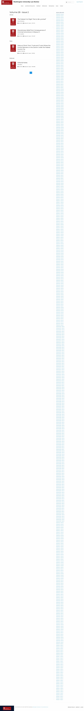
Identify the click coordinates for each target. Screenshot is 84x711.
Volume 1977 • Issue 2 (60, 342)
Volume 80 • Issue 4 (60, 179)
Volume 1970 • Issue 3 (60, 388)
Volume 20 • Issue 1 (60, 578)
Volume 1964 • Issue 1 (60, 430)
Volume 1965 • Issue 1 (60, 423)
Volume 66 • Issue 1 (60, 274)
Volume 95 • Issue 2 (60, 49)
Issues (57, 5)
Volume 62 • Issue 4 (60, 294)
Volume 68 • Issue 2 (60, 259)
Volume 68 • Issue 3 (60, 258)
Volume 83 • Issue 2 (60, 164)
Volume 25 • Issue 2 (60, 544)
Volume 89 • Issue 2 (60, 105)
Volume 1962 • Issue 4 (60, 438)
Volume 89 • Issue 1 (60, 106)
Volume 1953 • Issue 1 (60, 500)
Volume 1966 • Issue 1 (60, 417)
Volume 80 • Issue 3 (60, 181)
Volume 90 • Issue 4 (60, 92)
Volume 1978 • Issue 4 (60, 332)
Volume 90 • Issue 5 (60, 90)
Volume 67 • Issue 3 (60, 264)
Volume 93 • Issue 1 (59, 68)
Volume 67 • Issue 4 (60, 262)
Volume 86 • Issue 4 (60, 130)
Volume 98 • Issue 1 (60, 22)
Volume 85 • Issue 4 (60, 140)
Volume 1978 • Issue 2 (60, 336)
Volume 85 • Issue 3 (60, 141)
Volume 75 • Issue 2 (60, 215)
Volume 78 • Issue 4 (60, 192)
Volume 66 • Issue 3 (60, 270)
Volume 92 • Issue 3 (60, 74)
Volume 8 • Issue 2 (59, 653)
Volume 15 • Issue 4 (59, 605)
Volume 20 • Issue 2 (60, 576)
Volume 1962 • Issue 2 (60, 441)
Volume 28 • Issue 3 (60, 524)
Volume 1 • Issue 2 (59, 697)
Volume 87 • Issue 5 (60, 119)
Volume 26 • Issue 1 (60, 540)
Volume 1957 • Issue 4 (60, 470)
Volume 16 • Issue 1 (59, 603)
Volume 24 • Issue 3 (60, 549)
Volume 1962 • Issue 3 (60, 439)
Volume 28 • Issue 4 (60, 522)
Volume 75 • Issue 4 (60, 211)
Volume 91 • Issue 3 (59, 84)
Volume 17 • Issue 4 (59, 592)
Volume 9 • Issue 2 (59, 646)
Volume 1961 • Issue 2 (60, 447)
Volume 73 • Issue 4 (60, 224)
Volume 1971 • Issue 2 (60, 383)
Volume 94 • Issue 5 (60, 52)
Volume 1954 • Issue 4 (60, 489)
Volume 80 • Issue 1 (60, 184)
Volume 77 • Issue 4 (60, 199)
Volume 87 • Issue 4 (60, 121)
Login (78, 1)
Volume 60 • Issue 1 (60, 312)
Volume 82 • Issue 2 (60, 170)
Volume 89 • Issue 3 (60, 103)
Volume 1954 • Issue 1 (60, 493)
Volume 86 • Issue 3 (60, 132)
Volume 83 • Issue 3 (60, 162)
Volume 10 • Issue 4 (59, 637)
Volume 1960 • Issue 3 (60, 452)
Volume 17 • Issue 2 (59, 595)
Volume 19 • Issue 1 (59, 584)
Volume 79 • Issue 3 (60, 187)
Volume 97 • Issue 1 (60, 31)
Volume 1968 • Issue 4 (60, 399)
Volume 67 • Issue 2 (60, 266)
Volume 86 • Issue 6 (60, 127)
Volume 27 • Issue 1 (59, 533)
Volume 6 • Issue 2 (59, 666)
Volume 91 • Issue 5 (59, 81)
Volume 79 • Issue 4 (60, 186)
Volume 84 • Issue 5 (60, 149)
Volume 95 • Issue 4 (60, 46)
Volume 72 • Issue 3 (60, 232)
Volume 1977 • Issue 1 (60, 344)
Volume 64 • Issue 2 (60, 285)
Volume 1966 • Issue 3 (60, 414)
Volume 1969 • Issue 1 (60, 398)
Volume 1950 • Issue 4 (60, 514)
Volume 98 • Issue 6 (60, 14)
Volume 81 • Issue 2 (60, 176)
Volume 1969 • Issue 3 (60, 395)
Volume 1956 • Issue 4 (60, 476)
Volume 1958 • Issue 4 (60, 463)
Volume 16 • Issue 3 (59, 600)
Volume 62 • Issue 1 (60, 299)
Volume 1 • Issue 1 (59, 699)
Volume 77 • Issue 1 (59, 203)
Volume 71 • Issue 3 (59, 238)
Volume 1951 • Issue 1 (60, 513)
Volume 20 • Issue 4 (60, 573)
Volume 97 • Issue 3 (60, 28)
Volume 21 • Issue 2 (60, 570)
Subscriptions (51, 5)
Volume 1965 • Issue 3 (60, 420)
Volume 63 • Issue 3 (60, 289)
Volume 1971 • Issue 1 (60, 385)
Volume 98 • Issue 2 (60, 20)
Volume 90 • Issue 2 (60, 95)
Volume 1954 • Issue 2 (60, 492)
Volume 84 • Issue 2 (60, 154)
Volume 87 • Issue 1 (59, 125)
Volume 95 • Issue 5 (60, 44)
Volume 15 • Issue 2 (59, 608)
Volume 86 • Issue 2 (60, 133)
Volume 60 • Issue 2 (60, 310)
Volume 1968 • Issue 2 (60, 403)
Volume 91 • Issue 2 (60, 85)
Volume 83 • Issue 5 (60, 159)
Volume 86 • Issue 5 (60, 128)
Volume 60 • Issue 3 (60, 309)
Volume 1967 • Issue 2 (60, 409)
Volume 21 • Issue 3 (59, 568)
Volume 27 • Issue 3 (60, 530)
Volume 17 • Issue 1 (59, 597)
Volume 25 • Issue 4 (60, 541)
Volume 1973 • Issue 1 (60, 372)
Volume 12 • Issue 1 (59, 629)
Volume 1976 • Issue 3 (60, 347)
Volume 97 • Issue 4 (60, 26)
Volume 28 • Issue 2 (60, 525)
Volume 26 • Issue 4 (60, 535)
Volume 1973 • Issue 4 (60, 368)
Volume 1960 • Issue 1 (60, 455)
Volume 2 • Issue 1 (59, 693)
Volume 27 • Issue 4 (60, 529)
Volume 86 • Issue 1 (60, 135)
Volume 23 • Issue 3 (60, 556)
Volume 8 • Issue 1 (59, 654)
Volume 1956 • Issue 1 (60, 481)
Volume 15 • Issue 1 (59, 610)
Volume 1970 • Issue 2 (60, 390)
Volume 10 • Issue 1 (59, 642)
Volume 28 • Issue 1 (60, 527)
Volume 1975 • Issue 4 (60, 353)
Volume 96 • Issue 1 (60, 41)
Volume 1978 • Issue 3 (60, 334)
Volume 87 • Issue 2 (60, 124)
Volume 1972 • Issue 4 (60, 374)
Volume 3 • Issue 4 (59, 682)
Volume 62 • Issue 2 (60, 297)
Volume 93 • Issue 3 (60, 65)
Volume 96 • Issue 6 (60, 33)
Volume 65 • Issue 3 (60, 277)
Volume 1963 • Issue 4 (60, 431)
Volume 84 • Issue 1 (59, 156)
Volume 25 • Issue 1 (59, 546)
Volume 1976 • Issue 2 (60, 348)
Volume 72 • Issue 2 (60, 234)
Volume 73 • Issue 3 (60, 226)
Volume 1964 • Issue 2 (60, 428)
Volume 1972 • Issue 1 (60, 379)
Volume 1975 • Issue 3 (60, 355)
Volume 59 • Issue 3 (60, 315)
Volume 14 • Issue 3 (59, 613)
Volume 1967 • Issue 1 (60, 411)
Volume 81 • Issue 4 (59, 173)
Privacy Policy (71, 707)
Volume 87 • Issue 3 (60, 122)
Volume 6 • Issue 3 (59, 664)
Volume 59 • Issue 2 (60, 317)
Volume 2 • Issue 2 (59, 691)
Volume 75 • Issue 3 (60, 213)
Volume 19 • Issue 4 (59, 580)
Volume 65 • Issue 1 (59, 280)
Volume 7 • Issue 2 (59, 659)
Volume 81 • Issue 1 (59, 178)
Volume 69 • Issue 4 (60, 250)
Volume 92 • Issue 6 (60, 70)
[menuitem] (80, 2)
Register (81, 1)
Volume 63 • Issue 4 (60, 288)
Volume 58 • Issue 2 (60, 323)
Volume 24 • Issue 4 (60, 548)
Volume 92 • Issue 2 (60, 76)
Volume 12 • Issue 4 (60, 624)
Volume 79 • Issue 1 (60, 191)
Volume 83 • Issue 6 (60, 157)
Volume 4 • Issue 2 (59, 678)
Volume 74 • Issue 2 (60, 221)
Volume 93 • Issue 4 (60, 63)
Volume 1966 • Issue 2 (60, 415)
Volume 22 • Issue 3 (60, 562)
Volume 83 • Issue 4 (60, 160)
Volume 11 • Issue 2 (59, 634)
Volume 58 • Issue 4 (60, 320)
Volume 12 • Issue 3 (60, 626)
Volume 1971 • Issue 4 (60, 380)
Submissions (44, 5)
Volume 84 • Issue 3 (60, 152)
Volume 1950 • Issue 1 (60, 519)
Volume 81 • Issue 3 (59, 175)
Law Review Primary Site (30, 5)
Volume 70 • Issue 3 (60, 245)
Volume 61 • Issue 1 (59, 305)
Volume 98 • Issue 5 (60, 15)
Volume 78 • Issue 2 (60, 195)
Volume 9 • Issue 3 (59, 645)
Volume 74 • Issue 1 (59, 223)
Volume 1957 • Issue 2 (60, 473)
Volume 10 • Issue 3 (59, 638)
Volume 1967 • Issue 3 (60, 407)
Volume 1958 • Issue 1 (60, 468)
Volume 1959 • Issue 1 (60, 462)
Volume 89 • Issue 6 (60, 98)
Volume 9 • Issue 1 (59, 648)
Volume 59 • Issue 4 (60, 313)
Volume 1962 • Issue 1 (60, 442)
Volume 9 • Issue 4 (59, 643)
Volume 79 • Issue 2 (60, 189)
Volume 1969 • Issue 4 (60, 393)
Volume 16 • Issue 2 (60, 602)
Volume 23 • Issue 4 (60, 554)
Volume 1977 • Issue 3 (60, 340)
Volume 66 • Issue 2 (60, 272)
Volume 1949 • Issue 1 (60, 521)
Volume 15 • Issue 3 (59, 607)
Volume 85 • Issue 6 (60, 136)
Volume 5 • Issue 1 (59, 674)
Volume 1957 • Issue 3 (60, 471)
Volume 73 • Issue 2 (60, 227)
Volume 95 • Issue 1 (60, 50)
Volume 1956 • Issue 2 (60, 479)
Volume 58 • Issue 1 (59, 325)
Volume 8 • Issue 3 (59, 651)
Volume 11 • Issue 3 (59, 632)
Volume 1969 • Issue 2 (60, 396)
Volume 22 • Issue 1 (60, 565)
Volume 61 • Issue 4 (59, 301)
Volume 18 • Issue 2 (60, 589)
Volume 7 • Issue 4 (59, 656)
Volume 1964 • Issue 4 (60, 425)
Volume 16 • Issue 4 (59, 599)
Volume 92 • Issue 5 (60, 71)
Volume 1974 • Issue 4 (60, 361)
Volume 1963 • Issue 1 (60, 436)
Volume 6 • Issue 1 (59, 667)
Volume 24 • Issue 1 (59, 552)
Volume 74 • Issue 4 (60, 218)
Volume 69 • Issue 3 (60, 251)
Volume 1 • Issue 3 (59, 696)
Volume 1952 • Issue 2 (60, 505)
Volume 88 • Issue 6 (60, 108)
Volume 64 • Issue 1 (60, 286)
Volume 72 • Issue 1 (60, 235)
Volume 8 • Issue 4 (59, 650)
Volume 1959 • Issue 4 (60, 457)
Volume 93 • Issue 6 (60, 60)
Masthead (38, 5)
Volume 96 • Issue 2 (60, 39)
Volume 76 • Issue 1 (59, 210)
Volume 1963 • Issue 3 (60, 433)
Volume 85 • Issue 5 (60, 138)
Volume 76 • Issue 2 (60, 208)
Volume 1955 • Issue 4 (60, 482)
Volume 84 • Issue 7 (60, 146)
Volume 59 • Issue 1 (59, 318)
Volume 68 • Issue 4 (60, 256)
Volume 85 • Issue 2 (60, 143)
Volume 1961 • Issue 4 (60, 444)
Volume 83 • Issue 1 (59, 165)
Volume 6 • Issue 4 (59, 662)
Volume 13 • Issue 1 (59, 623)
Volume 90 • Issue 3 (60, 93)
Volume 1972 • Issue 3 (60, 376)
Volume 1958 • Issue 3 (60, 465)
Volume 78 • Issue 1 (59, 197)
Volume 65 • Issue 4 (60, 275)
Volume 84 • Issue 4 (60, 151)
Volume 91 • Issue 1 (59, 87)
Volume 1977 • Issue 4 (60, 339)
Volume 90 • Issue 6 (60, 89)
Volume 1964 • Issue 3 (60, 427)
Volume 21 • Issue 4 (59, 567)
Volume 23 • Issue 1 (59, 559)
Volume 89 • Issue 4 (60, 101)
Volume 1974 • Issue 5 (60, 360)
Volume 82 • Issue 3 (60, 168)
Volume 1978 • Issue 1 (60, 337)
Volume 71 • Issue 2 (60, 240)
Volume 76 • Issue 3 (60, 207)
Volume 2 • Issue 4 (59, 688)
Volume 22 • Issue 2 (60, 564)
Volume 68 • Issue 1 (60, 261)
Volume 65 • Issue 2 (60, 278)
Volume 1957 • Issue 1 (60, 474)
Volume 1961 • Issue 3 (60, 446)
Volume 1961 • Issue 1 (60, 449)
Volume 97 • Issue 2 (60, 30)
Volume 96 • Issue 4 (60, 36)
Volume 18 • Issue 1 (59, 591)
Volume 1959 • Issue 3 (60, 458)
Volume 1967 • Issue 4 (60, 406)
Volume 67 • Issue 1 (59, 267)
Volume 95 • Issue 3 (60, 47)
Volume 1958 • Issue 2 (60, 466)
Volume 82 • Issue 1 (60, 172)
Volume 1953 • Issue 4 (60, 495)
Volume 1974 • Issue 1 (60, 366)
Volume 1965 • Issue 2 (60, 422)
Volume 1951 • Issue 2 (60, 511)
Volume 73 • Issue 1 (59, 229)
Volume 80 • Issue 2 (60, 183)
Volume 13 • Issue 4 (59, 618)
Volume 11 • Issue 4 (59, 631)
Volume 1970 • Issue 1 (60, 391)
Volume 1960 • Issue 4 (60, 450)
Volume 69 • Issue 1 (60, 254)
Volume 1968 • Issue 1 (60, 404)
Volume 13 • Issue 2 (59, 619)
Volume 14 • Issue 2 (59, 615)
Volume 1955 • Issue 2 (60, 485)
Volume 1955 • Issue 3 (60, 484)
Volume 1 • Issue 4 (59, 694)
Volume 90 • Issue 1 (60, 97)
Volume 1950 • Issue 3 (60, 516)
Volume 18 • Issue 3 (59, 587)
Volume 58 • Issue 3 (60, 321)
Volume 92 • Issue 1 (60, 77)
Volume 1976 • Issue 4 (60, 345)
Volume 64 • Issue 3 (60, 283)
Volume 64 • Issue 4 (60, 281)
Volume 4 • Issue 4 (59, 675)
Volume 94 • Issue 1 (60, 58)
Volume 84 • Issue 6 (60, 148)
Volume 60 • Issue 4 (60, 307)
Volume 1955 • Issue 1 (60, 487)
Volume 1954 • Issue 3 (60, 490)
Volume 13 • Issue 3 (59, 621)
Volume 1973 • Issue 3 (60, 369)
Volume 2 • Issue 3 (59, 689)
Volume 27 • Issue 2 (60, 532)
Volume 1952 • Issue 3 (60, 503)
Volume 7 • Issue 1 (59, 661)
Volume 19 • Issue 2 (60, 583)
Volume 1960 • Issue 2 (60, 454)
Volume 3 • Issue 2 (59, 685)
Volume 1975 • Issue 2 (60, 356)
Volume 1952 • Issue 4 (60, 501)
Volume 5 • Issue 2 (59, 672)
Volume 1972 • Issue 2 (60, 377)
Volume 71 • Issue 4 (59, 237)
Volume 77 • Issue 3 (60, 200)
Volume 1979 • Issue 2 (60, 329)
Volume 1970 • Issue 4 (60, 387)
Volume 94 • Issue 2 (60, 57)
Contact (61, 5)
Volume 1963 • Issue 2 (60, 434)
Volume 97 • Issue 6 (60, 23)
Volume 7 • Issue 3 (59, 658)
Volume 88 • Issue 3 (60, 113)
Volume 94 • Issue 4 (60, 54)
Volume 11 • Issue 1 (59, 635)
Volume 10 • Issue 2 (60, 640)
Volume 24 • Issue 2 (60, 551)
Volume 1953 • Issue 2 (60, 498)
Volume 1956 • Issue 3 (60, 478)
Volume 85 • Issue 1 (59, 144)
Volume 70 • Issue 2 (60, 246)
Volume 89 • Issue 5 (60, 100)
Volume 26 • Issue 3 (60, 536)
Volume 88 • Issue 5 (60, 109)
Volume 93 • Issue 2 (60, 66)
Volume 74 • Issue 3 (60, 219)
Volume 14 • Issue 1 (59, 616)
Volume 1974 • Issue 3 (60, 363)
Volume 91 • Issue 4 (59, 82)
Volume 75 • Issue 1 (59, 216)
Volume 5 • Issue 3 (59, 670)
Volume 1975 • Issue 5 (60, 352)
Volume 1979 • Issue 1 (60, 331)
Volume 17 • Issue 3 (59, 594)
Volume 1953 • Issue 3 (60, 497)
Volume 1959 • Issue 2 (60, 460)
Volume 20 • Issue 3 (60, 575)
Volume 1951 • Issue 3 (60, 509)
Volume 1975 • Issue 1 (60, 358)
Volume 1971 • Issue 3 (60, 382)
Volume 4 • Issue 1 (59, 680)
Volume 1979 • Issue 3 (60, 328)
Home (22, 5)
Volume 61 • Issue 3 (59, 302)
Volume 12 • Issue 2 (60, 627)
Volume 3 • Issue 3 (59, 683)
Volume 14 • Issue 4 (59, 611)
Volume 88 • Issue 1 (59, 116)
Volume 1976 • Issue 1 (60, 350)
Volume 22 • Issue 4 (60, 560)
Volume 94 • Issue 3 (60, 55)
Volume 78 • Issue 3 (60, 194)
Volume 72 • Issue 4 (60, 230)
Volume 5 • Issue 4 (59, 669)
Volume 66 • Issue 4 (60, 269)
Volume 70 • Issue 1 (60, 248)
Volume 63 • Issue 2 (60, 291)
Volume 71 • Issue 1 (59, 242)
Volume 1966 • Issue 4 (60, 412)
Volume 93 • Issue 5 (60, 62)
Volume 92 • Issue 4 (60, 73)
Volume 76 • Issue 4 (60, 205)
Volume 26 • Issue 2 (60, 538)
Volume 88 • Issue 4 (60, 111)
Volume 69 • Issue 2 (60, 253)
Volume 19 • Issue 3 (59, 581)
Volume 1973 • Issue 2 (60, 371)
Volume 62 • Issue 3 (60, 296)
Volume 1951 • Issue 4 (60, 508)
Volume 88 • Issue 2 (60, 114)
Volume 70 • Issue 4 (60, 243)
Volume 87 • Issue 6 (60, 117)
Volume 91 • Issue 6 (60, 79)
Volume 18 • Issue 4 (59, 586)
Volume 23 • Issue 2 (60, 557)
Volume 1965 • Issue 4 (60, 419)
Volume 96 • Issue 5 (60, 34)
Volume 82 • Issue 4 (60, 167)
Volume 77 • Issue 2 (60, 202)
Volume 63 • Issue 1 (59, 293)
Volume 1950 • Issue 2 (60, 517)
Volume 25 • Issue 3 (60, 543)
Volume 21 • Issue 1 (59, 572)
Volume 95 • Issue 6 (60, 42)
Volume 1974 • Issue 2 (60, 364)
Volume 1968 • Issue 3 (60, 401)
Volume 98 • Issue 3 (60, 19)
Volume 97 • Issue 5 (60, 25)
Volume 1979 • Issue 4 (60, 326)
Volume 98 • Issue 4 (60, 17)
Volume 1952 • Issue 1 (60, 506)
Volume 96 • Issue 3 (60, 38)
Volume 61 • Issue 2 (60, 304)
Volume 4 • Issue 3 (59, 677)
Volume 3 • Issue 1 (59, 686)
